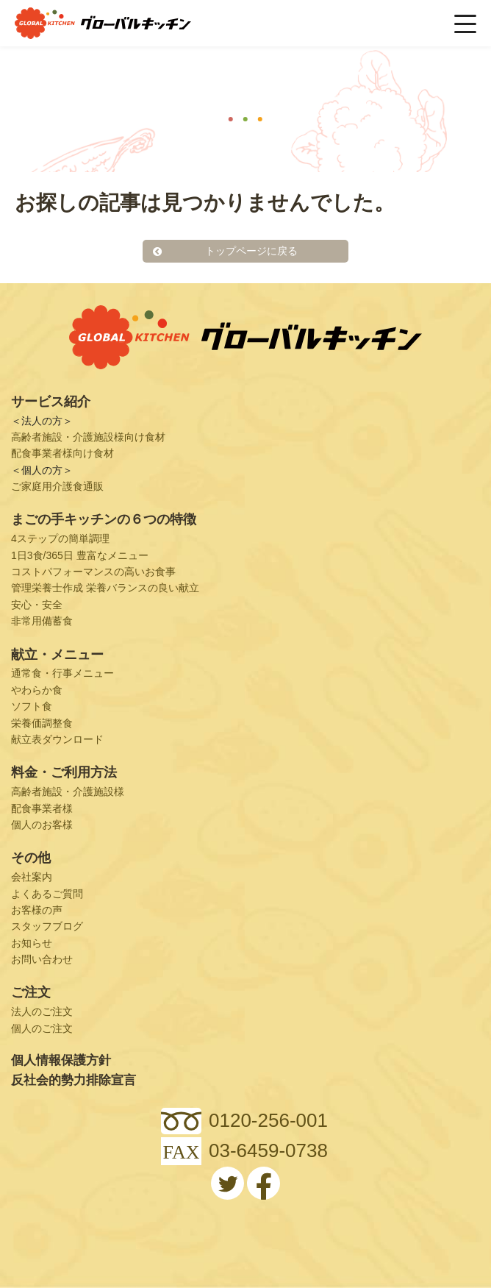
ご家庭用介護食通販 (57, 486)
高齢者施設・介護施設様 (67, 791)
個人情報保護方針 (61, 1060)
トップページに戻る (251, 251)
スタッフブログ (47, 926)
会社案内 (31, 877)
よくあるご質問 (47, 894)
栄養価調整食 (42, 723)
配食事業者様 (42, 808)
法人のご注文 (42, 1011)
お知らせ (31, 943)
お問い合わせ (42, 959)
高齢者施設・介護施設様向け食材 (88, 437)
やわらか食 (36, 690)
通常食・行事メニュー (62, 673)
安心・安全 (36, 605)
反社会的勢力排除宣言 (73, 1080)
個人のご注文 (42, 1028)
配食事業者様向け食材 (62, 453)
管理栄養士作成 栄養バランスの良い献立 (105, 588)
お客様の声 (36, 910)
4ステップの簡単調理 (60, 538)
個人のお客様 (42, 824)
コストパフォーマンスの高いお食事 (93, 571)
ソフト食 (31, 706)
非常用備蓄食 (42, 621)
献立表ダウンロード (57, 739)
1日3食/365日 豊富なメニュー (79, 555)
